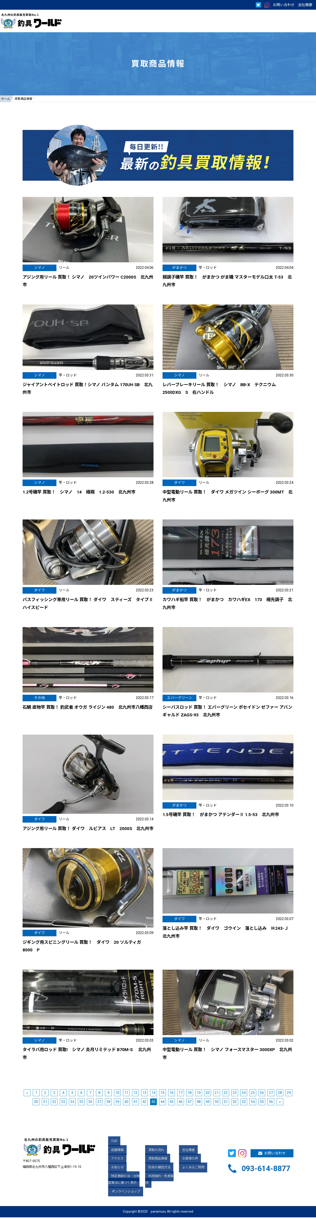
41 (135, 1102)
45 (172, 1102)
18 (190, 1093)
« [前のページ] (27, 1093)
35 (81, 1102)
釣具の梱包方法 (156, 1168)
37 (99, 1102)
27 (271, 1093)
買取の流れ (153, 1151)
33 (63, 1102)
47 (190, 1102)
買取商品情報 (154, 1159)
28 (280, 1093)
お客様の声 (187, 1159)
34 (72, 1102)
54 (253, 1102)
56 (271, 1102)
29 (289, 1093)
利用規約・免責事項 (159, 1177)
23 (235, 1093)
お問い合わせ (284, 5)
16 (172, 1093)
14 (153, 1093)
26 (262, 1093)
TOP (111, 1142)
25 (253, 1093)
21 (217, 1093)
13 (144, 1093)
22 (226, 1093)
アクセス (114, 1159)
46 (181, 1102)
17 (181, 1093)
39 (117, 1102)
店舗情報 (114, 1151)
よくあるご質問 (190, 1168)
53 (244, 1102)
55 (262, 1102)
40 (126, 1102)
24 (244, 1093)
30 (36, 1102)
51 (226, 1102)
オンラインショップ (127, 1192)
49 (208, 1102)
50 (217, 1102)
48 (199, 1102)
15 (162, 1093)
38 (108, 1102)
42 (144, 1102)
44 (162, 1102)
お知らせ (114, 1168)
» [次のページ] (280, 1102)
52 (235, 1102)
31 (45, 1102)
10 (117, 1093)
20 (208, 1093)
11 (126, 1093)
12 (135, 1093)
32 (54, 1102)
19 (199, 1093)
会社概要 (305, 5)
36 (90, 1102)
